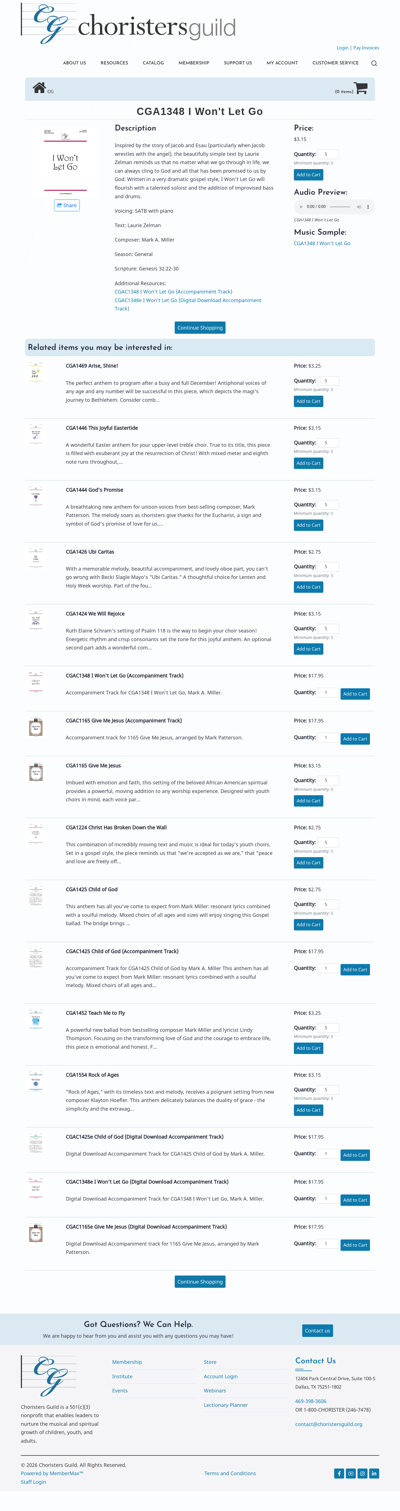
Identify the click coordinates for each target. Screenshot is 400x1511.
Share (67, 225)
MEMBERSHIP (179, 63)
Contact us (317, 1350)
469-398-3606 (310, 1421)
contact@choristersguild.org (328, 1444)
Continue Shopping (200, 347)
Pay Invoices (366, 48)
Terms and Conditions (230, 1493)
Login (343, 48)
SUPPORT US (226, 63)
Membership (127, 1382)
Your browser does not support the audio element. (334, 226)
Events (120, 1410)
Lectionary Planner (226, 1425)
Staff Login (33, 1502)
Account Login (221, 1396)
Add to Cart (309, 195)
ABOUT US (49, 63)
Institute (122, 1396)
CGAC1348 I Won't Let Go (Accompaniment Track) (173, 311)
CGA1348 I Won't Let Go (322, 263)
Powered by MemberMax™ (52, 1493)
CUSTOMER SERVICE (62, 82)
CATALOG (134, 63)
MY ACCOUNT (274, 63)
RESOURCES (92, 63)
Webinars (215, 1410)
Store (210, 1382)
